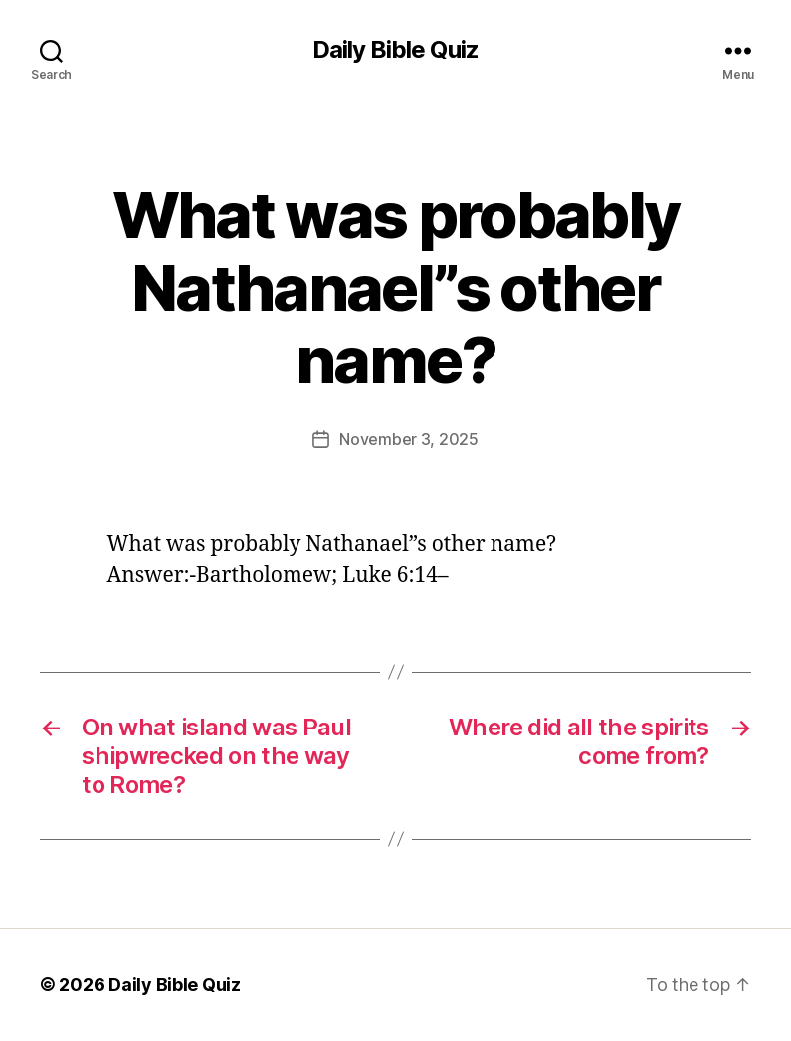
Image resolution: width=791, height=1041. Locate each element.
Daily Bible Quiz (395, 50)
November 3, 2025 (409, 439)
